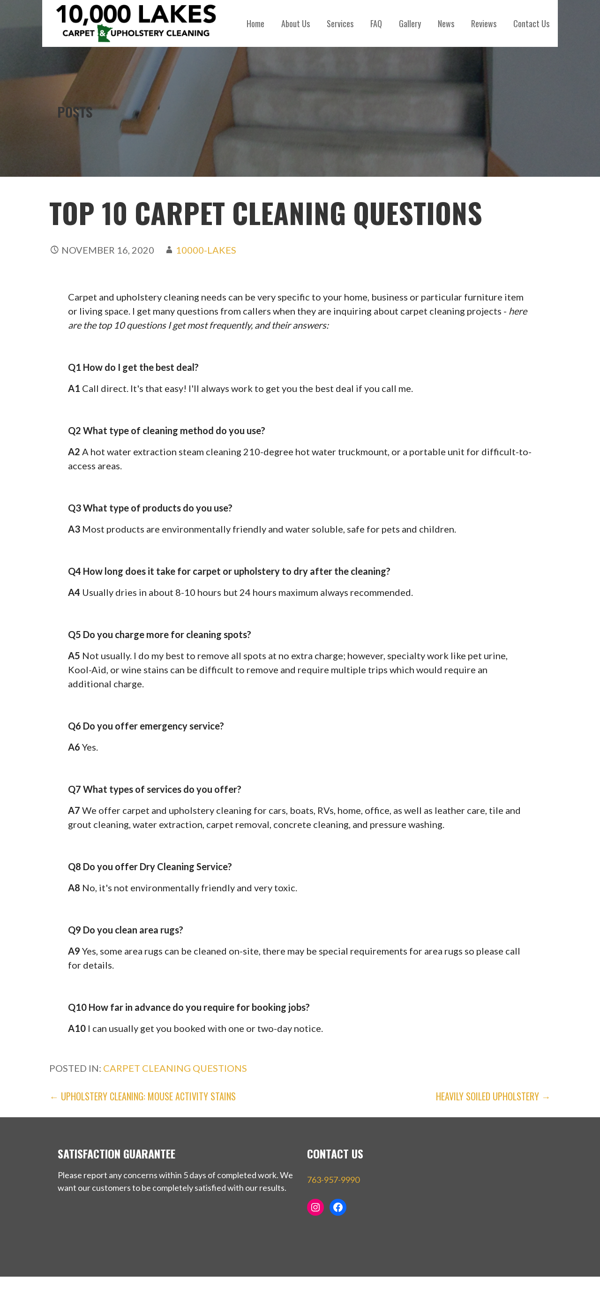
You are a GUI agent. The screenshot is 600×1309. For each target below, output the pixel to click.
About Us (295, 23)
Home (255, 23)
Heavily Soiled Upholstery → (493, 1096)
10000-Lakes (206, 250)
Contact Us (531, 23)
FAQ (376, 23)
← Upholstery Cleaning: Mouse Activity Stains (142, 1096)
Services (340, 23)
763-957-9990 (333, 1179)
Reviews (483, 23)
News (446, 23)
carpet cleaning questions (175, 1068)
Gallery (410, 23)
